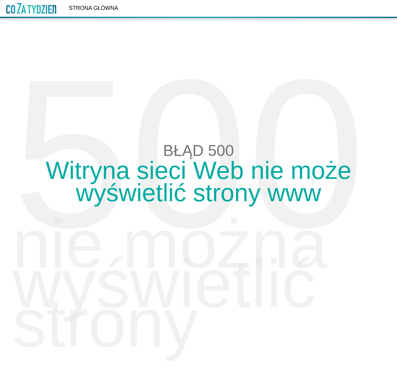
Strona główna (93, 8)
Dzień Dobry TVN (31, 8)
